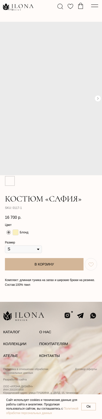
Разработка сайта (15, 379)
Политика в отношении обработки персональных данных (25, 370)
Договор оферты (86, 369)
